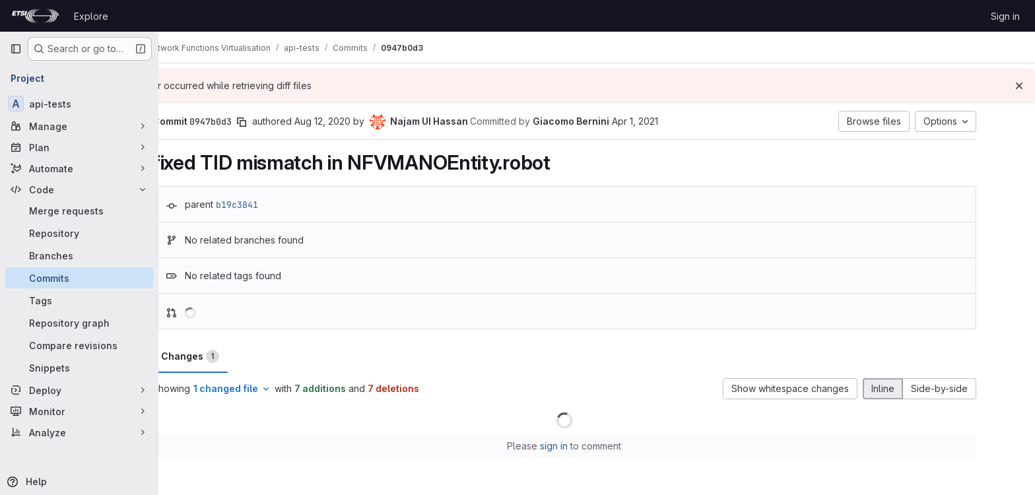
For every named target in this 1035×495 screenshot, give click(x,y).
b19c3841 (269, 205)
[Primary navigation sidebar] (15, 48)
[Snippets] (79, 367)
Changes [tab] (222, 356)
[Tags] (79, 300)
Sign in (1005, 16)
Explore (91, 16)
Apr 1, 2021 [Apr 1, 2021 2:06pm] (667, 121)
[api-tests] (79, 103)
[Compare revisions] (79, 345)
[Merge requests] (79, 210)
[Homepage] (35, 15)
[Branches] (79, 255)
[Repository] (79, 233)
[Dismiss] (1019, 86)
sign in (587, 445)
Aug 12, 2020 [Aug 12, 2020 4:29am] (355, 121)
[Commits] (79, 277)
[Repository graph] (79, 322)
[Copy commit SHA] (274, 122)
